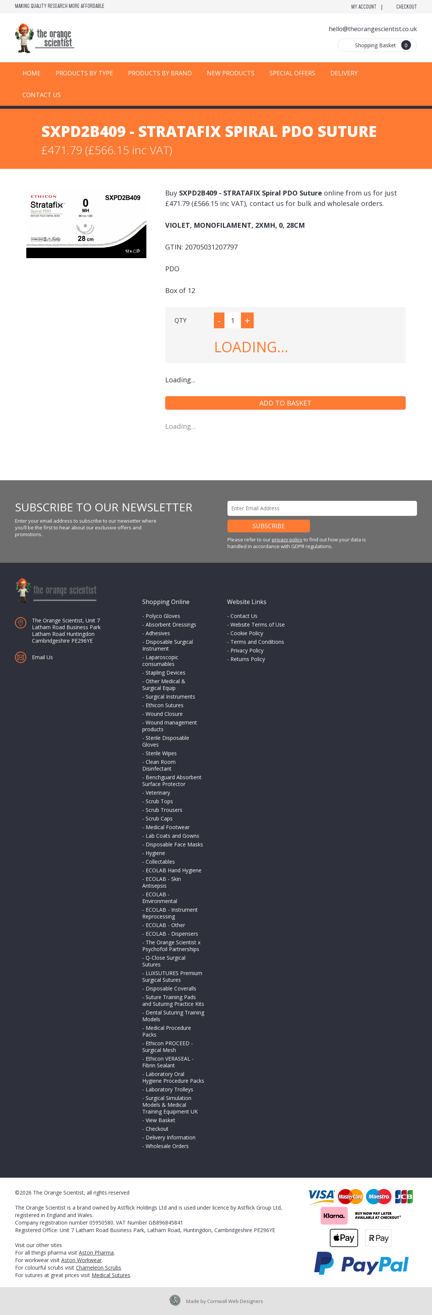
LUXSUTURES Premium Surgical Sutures (172, 976)
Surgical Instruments (170, 696)
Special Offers (292, 73)
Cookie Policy (246, 633)
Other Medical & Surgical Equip (163, 684)
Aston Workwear (81, 1260)
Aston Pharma (96, 1252)
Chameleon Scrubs (98, 1267)
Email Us (42, 657)
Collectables (160, 861)
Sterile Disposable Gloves (165, 741)
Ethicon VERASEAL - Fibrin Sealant (168, 1062)
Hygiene (155, 853)
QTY (181, 320)
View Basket (160, 1120)
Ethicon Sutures (165, 705)
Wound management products (169, 726)
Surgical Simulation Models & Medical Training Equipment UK (170, 1104)
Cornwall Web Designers (235, 1301)
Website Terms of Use (257, 624)
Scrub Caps (159, 818)
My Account (363, 7)
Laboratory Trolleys (169, 1089)
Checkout (406, 7)
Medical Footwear (168, 827)
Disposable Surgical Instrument (167, 645)
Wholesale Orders (167, 1146)
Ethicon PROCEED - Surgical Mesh (167, 1047)
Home (32, 73)
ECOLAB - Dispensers (172, 933)
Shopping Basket (383, 45)
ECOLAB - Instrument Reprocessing (170, 913)
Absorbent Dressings (171, 624)
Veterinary (158, 792)
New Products (230, 73)
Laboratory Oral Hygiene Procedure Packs (173, 1077)
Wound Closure (164, 713)
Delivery (344, 73)
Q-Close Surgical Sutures (163, 961)
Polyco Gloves (163, 615)
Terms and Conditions (257, 641)
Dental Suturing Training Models (173, 1016)
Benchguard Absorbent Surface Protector (172, 780)
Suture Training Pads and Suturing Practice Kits (173, 1000)
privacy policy (287, 539)
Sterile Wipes (161, 753)
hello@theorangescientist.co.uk (373, 29)
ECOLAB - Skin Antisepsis (161, 882)
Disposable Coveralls (171, 988)
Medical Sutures (111, 1275)
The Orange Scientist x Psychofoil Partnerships (171, 946)
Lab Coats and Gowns (172, 835)
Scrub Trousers (164, 809)
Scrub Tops (159, 801)
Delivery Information (171, 1137)
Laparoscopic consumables (160, 660)
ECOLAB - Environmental (159, 898)
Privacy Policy (246, 650)
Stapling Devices (165, 672)
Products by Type (84, 73)
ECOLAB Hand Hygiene (174, 870)
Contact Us (42, 95)
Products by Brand (160, 73)
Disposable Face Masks (174, 844)
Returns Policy (247, 659)
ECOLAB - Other (165, 925)
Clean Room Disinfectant (159, 765)
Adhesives (158, 633)
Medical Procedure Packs (166, 1031)
